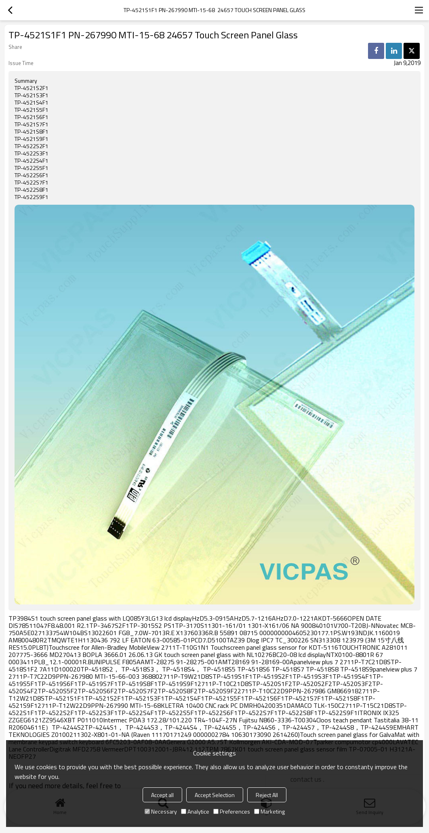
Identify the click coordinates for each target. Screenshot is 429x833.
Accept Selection (215, 795)
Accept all (162, 795)
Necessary (161, 811)
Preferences (231, 811)
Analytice (195, 811)
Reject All (267, 795)
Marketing (269, 811)
